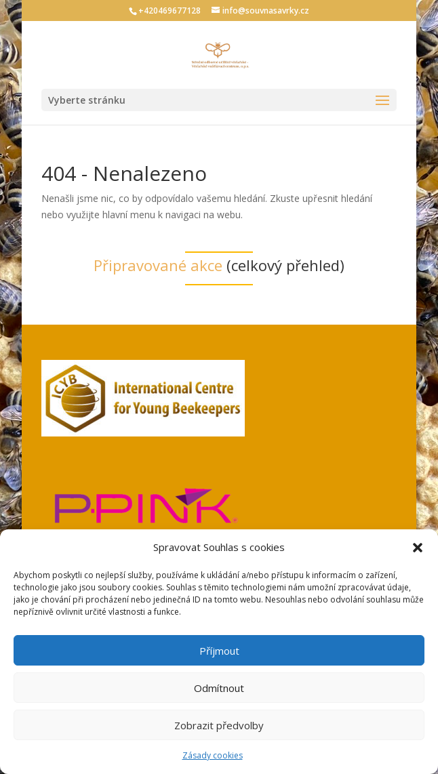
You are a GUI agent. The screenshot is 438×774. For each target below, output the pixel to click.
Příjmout (219, 650)
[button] (417, 547)
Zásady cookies (212, 755)
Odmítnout (219, 688)
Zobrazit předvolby (219, 725)
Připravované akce (158, 265)
